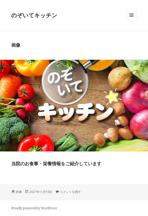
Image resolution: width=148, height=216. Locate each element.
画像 (19, 192)
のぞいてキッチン (34, 15)
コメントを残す (70, 192)
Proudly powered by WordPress (34, 208)
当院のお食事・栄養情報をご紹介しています (56, 163)
